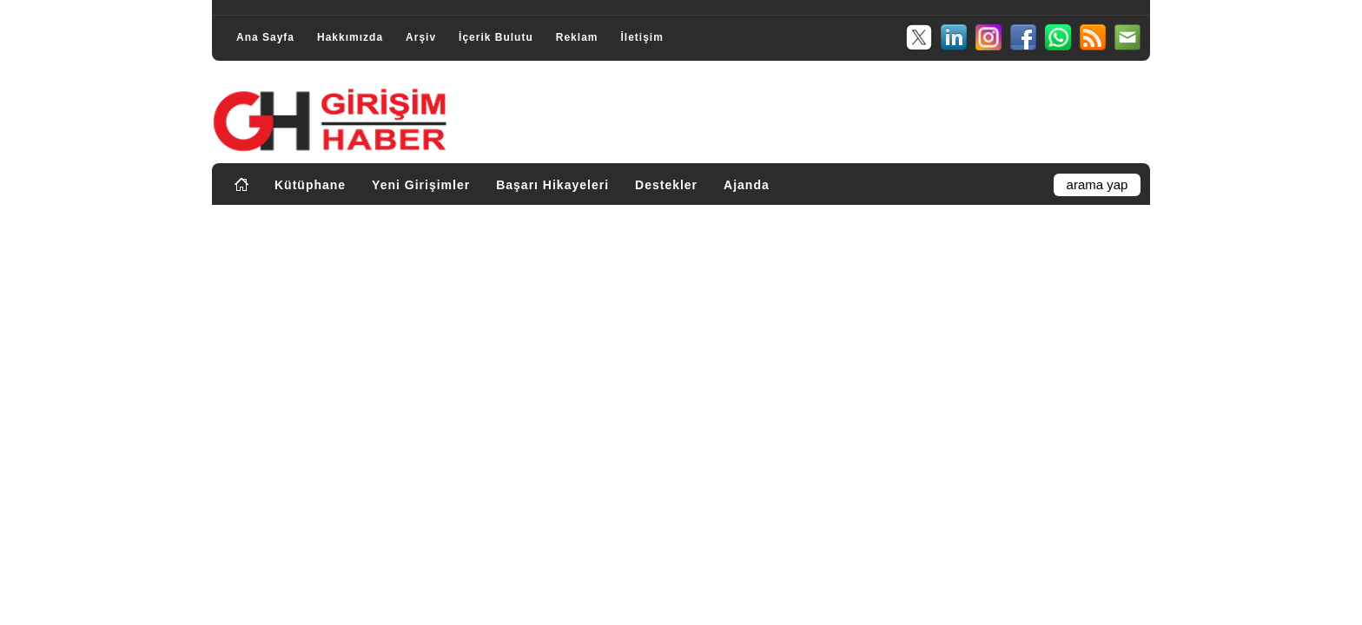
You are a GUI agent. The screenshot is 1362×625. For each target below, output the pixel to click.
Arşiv (421, 37)
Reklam (577, 37)
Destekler (666, 185)
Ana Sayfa (265, 37)
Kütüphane (310, 185)
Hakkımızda (350, 37)
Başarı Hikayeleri (552, 185)
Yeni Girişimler (421, 185)
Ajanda (747, 185)
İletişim (641, 37)
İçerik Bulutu (496, 37)
